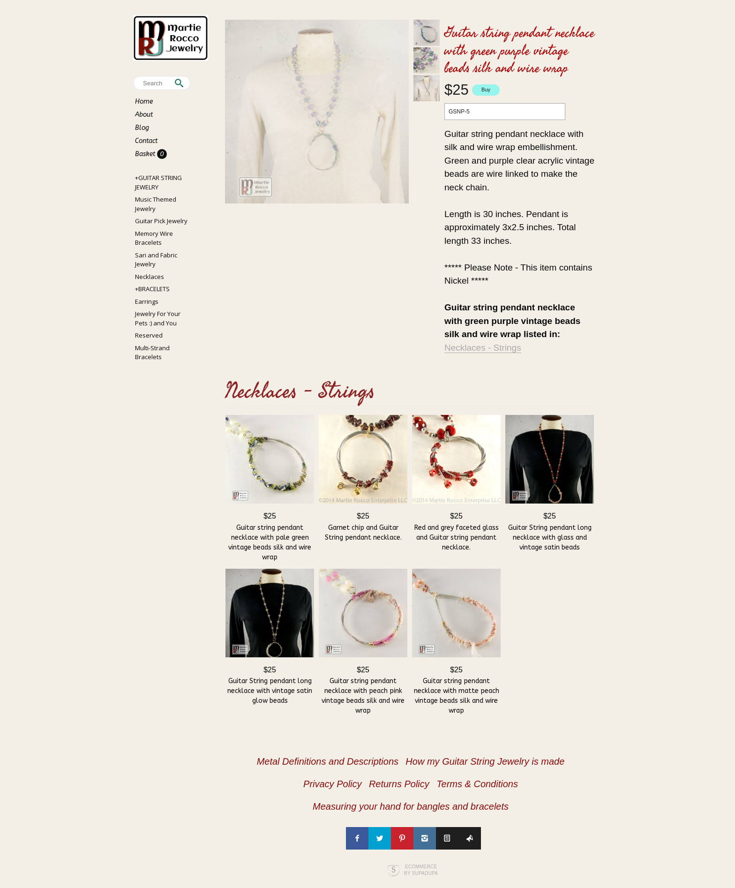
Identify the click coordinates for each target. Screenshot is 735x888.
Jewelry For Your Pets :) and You (157, 318)
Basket (146, 154)
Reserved (149, 335)
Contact (146, 141)
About (144, 115)
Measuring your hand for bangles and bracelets (411, 806)
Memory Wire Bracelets (154, 238)
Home (144, 101)
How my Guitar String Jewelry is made (484, 761)
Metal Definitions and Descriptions (327, 761)
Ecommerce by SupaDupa (421, 869)
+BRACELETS (152, 289)
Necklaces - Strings (482, 348)
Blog (142, 128)
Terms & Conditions (477, 784)
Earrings (146, 301)
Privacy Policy (332, 784)
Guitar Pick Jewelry (161, 221)
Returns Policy (399, 784)
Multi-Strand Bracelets (152, 352)
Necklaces (149, 276)
